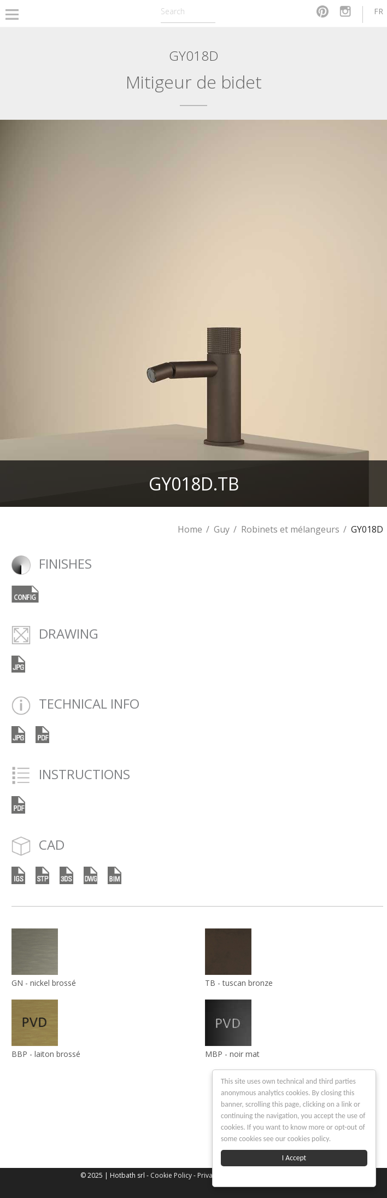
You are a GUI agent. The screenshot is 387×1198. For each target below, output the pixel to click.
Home (190, 529)
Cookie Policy (171, 1175)
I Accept (294, 1157)
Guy (222, 529)
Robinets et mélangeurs (290, 529)
